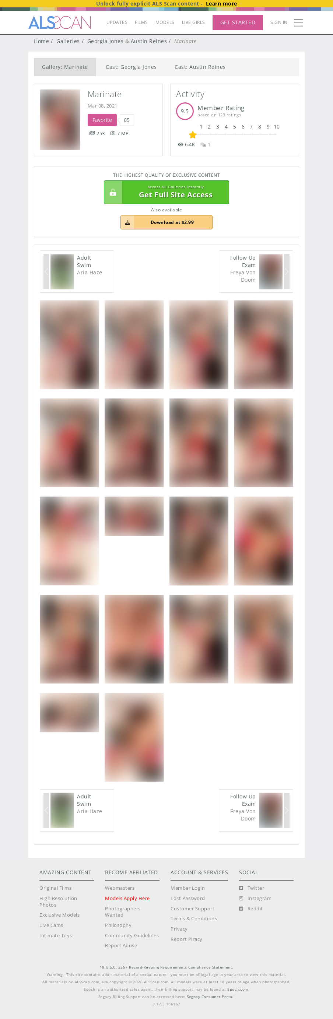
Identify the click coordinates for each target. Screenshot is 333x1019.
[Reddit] (251, 909)
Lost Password (188, 898)
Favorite (102, 119)
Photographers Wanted (123, 912)
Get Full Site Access (164, 192)
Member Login (188, 888)
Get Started (238, 22)
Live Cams (51, 925)
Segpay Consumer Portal (210, 996)
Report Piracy (187, 939)
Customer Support (192, 909)
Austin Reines (149, 41)
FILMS (141, 22)
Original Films (55, 888)
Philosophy (118, 925)
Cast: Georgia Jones (131, 66)
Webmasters (119, 888)
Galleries (68, 41)
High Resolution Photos (58, 901)
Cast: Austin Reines (200, 66)
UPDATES (117, 22)
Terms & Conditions (194, 919)
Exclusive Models (59, 915)
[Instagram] (255, 898)
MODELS (165, 22)
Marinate (105, 94)
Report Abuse (121, 945)
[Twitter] (251, 888)
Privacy (179, 929)
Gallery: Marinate (65, 66)
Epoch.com (237, 989)
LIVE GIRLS (193, 22)
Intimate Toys (55, 935)
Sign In (279, 22)
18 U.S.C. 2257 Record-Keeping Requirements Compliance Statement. (167, 967)
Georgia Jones (105, 41)
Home (41, 41)
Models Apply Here (127, 898)
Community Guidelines (132, 935)
